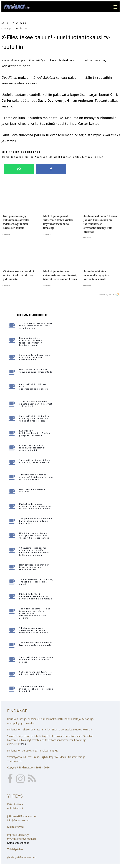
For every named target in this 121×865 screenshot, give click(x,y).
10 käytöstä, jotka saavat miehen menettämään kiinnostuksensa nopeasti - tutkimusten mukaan (34, 551)
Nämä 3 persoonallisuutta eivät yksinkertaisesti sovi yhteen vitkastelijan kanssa (34, 535)
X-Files (99, 157)
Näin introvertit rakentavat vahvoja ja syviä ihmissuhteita (35, 371)
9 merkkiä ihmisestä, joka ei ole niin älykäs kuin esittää (35, 461)
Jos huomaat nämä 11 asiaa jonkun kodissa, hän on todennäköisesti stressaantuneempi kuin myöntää (34, 613)
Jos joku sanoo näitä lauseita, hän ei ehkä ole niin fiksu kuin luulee (36, 521)
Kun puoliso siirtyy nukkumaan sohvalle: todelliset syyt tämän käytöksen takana (31, 341)
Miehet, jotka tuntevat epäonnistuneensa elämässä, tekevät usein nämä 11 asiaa (35, 506)
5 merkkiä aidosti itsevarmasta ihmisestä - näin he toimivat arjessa (36, 659)
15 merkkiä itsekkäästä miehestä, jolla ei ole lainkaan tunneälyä (36, 688)
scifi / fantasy (82, 157)
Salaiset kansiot (60, 157)
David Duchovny (50, 100)
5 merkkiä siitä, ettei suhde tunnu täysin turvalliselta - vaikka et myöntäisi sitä (34, 418)
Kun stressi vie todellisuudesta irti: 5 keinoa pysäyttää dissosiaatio (35, 433)
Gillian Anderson (80, 100)
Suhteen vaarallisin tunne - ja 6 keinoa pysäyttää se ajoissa (35, 673)
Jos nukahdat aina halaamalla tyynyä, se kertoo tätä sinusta (35, 644)
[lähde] (36, 77)
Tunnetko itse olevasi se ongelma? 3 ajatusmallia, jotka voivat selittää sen (36, 477)
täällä (23, 744)
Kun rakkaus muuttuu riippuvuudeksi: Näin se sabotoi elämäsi (32, 447)
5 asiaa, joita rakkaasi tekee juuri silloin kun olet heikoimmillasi (34, 357)
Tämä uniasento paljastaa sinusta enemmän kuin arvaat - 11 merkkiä (35, 403)
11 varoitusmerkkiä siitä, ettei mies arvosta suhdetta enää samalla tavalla (35, 325)
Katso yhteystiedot (18, 842)
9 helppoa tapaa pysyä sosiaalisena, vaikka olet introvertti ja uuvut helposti (34, 630)
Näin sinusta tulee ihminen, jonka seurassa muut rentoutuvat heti (34, 567)
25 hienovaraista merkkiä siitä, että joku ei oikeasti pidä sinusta (36, 581)
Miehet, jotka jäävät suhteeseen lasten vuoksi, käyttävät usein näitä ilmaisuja (35, 596)
